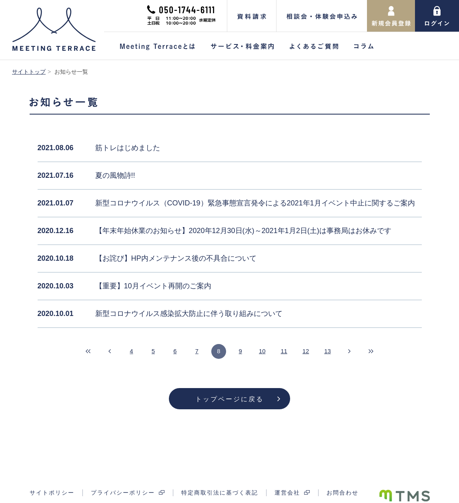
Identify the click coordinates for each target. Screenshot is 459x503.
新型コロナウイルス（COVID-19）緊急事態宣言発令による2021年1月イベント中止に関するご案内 (255, 203)
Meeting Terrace (54, 29)
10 (265, 351)
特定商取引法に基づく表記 (219, 471)
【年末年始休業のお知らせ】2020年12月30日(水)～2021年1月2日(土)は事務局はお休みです (243, 231)
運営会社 (287, 471)
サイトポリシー (52, 471)
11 (289, 351)
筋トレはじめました (127, 148)
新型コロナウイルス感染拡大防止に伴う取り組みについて (189, 314)
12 (313, 351)
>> (386, 352)
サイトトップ (29, 71)
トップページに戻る (229, 399)
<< (74, 352)
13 (337, 351)
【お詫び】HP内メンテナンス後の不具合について (176, 258)
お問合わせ (343, 471)
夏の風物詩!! (115, 175)
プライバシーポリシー (123, 471)
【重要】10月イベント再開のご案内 (153, 286)
